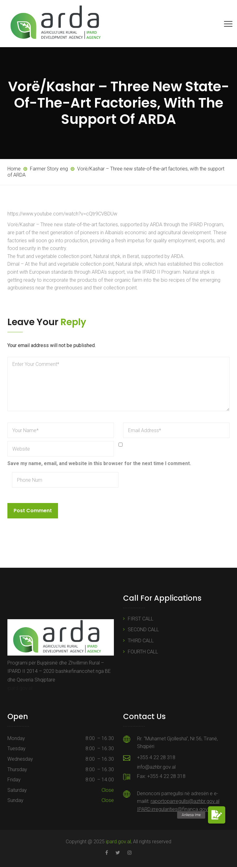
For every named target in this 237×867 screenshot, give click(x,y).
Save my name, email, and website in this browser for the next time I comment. (99, 463)
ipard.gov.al (19, 688)
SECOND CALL (143, 629)
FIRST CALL (140, 619)
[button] (216, 815)
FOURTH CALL (143, 652)
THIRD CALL (141, 641)
